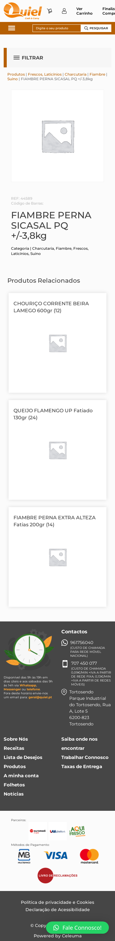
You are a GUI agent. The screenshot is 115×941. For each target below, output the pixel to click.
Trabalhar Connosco (85, 757)
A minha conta (21, 775)
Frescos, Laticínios (45, 74)
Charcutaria (75, 74)
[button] (77, 927)
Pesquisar (96, 28)
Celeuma (72, 936)
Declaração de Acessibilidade (57, 909)
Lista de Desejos (23, 757)
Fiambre (97, 74)
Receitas (14, 748)
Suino (12, 79)
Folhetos (14, 785)
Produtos (16, 74)
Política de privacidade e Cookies (57, 902)
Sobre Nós (16, 739)
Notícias (14, 794)
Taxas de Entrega (81, 766)
